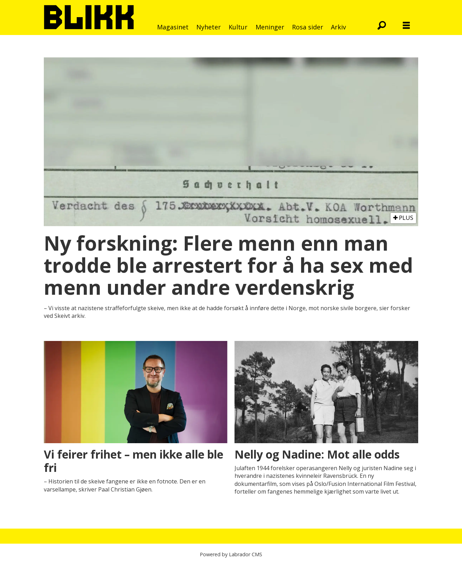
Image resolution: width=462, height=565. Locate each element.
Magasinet (173, 27)
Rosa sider (307, 27)
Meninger (270, 27)
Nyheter (208, 27)
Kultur (238, 27)
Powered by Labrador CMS (231, 554)
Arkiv (338, 27)
